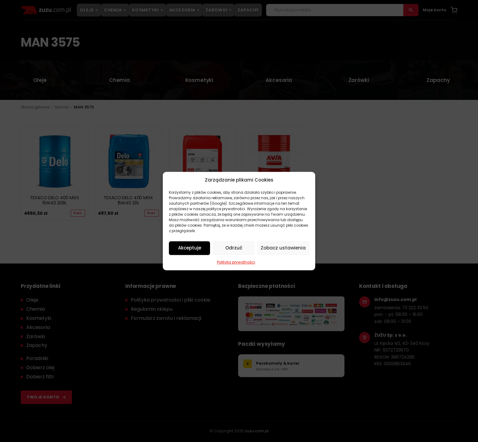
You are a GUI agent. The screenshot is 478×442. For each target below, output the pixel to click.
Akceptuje (189, 248)
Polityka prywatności (236, 262)
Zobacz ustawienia (283, 248)
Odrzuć (233, 248)
